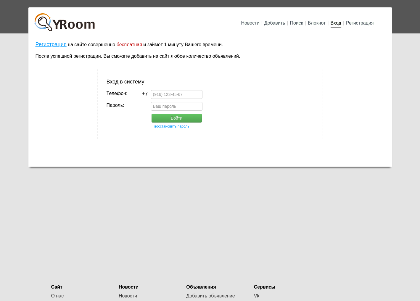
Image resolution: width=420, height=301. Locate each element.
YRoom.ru (65, 19)
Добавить (274, 22)
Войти (176, 118)
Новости (250, 22)
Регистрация (360, 22)
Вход (336, 22)
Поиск (296, 22)
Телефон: (127, 93)
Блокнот (317, 22)
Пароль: (115, 105)
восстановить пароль (172, 126)
